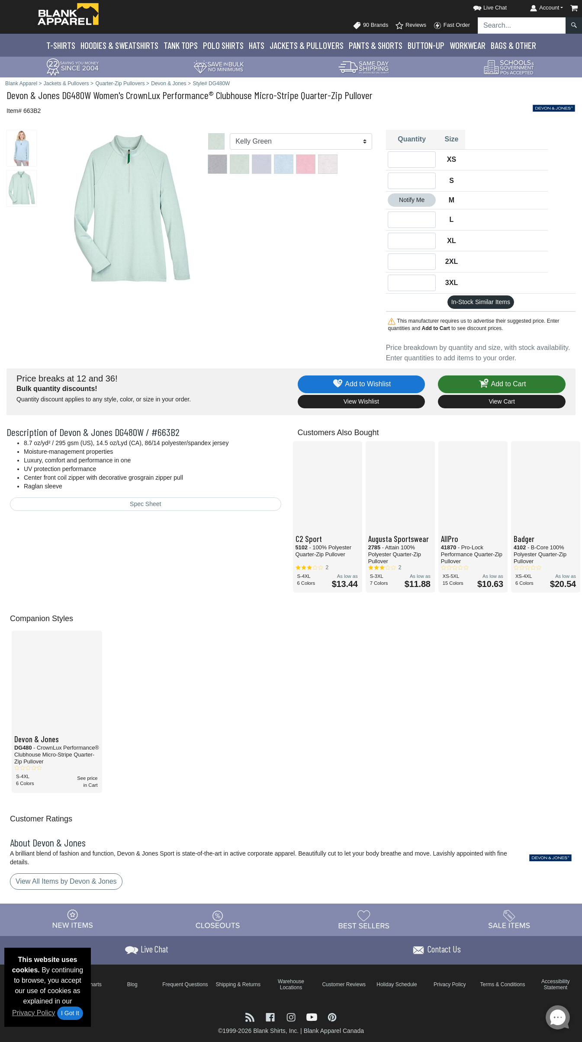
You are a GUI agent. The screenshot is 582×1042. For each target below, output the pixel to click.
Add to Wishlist (361, 384)
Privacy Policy (33, 1012)
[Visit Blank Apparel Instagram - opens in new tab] (292, 1016)
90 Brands (370, 25)
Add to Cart (502, 384)
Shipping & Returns (237, 984)
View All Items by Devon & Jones (66, 881)
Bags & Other (513, 45)
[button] (482, 6)
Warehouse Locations (291, 984)
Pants (375, 45)
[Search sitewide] (522, 25)
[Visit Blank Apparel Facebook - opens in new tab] (271, 1016)
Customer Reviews (344, 984)
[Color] (301, 141)
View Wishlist (361, 401)
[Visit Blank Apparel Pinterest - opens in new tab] (332, 1016)
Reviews (410, 25)
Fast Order (451, 25)
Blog (132, 984)
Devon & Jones (33, 95)
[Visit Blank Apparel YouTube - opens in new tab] (312, 1016)
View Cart (501, 401)
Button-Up (426, 45)
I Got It (70, 1013)
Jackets (307, 45)
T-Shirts (60, 45)
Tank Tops (181, 45)
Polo (223, 45)
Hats (256, 45)
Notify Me (411, 199)
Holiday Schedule (396, 984)
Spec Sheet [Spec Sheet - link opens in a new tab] (145, 503)
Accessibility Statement (555, 984)
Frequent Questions (185, 984)
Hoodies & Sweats (119, 45)
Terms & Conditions (502, 984)
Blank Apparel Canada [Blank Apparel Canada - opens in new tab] (334, 1030)
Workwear (468, 45)
